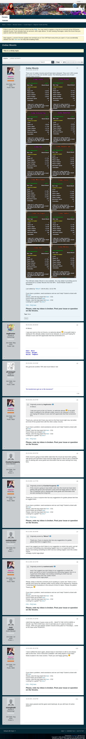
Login (79, 1)
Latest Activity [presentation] (15, 58)
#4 (77, 400)
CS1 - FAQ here (31, 305)
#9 (77, 619)
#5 (77, 453)
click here (17, 39)
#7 (77, 532)
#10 (77, 648)
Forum (9, 24)
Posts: (9, 87)
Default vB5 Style (9, 731)
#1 (77, 68)
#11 (77, 699)
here (29, 295)
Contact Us (71, 731)
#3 (77, 363)
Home (3, 24)
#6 (77, 481)
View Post (53, 404)
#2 (77, 325)
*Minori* (38, 289)
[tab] (5, 58)
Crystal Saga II (28, 24)
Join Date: (9, 84)
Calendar (5, 20)
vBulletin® (74, 735)
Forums (5, 17)
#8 (77, 562)
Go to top (80, 731)
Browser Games (17, 24)
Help (62, 731)
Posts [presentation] (5, 58)
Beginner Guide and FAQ (40, 24)
